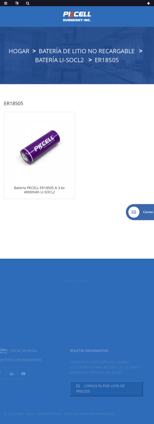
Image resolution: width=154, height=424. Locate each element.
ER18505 (107, 60)
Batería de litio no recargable (87, 51)
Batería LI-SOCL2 (59, 60)
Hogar (19, 51)
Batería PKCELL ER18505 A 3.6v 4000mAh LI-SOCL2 (39, 190)
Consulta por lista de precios (96, 388)
